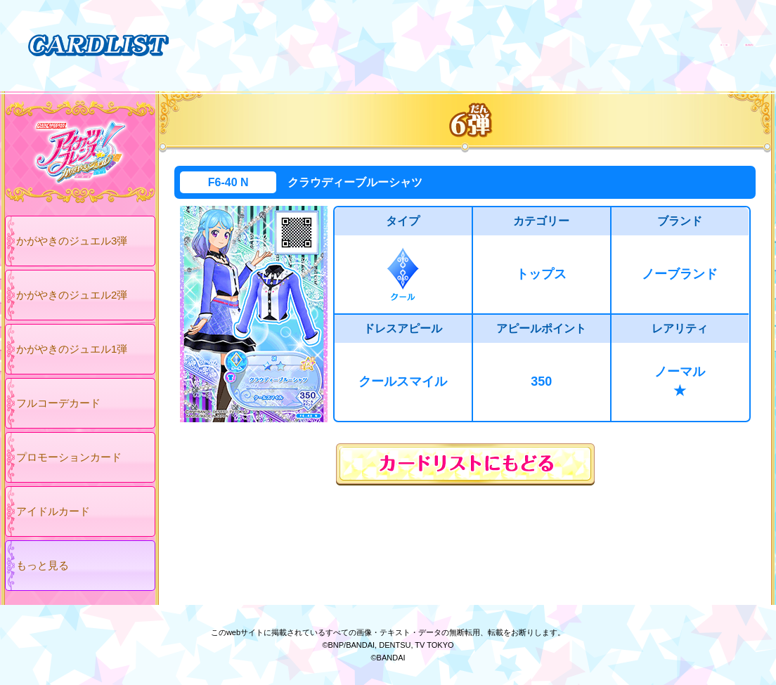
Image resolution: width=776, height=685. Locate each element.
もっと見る (42, 565)
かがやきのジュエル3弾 (71, 241)
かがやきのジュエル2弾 (71, 295)
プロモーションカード (69, 457)
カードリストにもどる (465, 464)
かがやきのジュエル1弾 (71, 349)
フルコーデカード (58, 403)
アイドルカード (53, 511)
